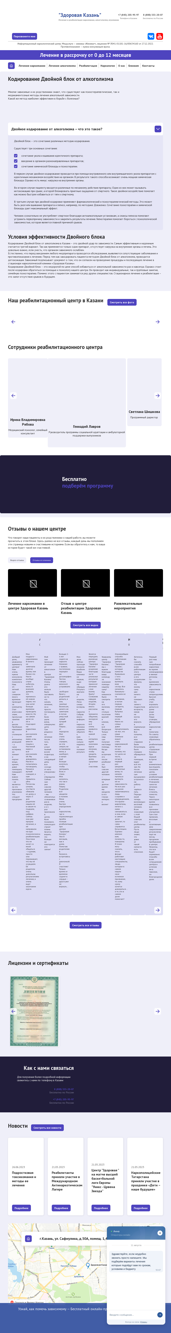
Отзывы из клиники (62, 556)
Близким (133, 65)
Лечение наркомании (32, 65)
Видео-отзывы (24, 556)
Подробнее (21, 1204)
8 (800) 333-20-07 (152, 15)
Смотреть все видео (85, 622)
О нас (121, 65)
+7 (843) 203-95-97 (126, 15)
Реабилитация (88, 65)
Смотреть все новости (47, 1124)
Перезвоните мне (36, 36)
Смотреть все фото (122, 298)
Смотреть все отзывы (85, 922)
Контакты (148, 65)
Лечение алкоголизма (62, 65)
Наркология (108, 65)
